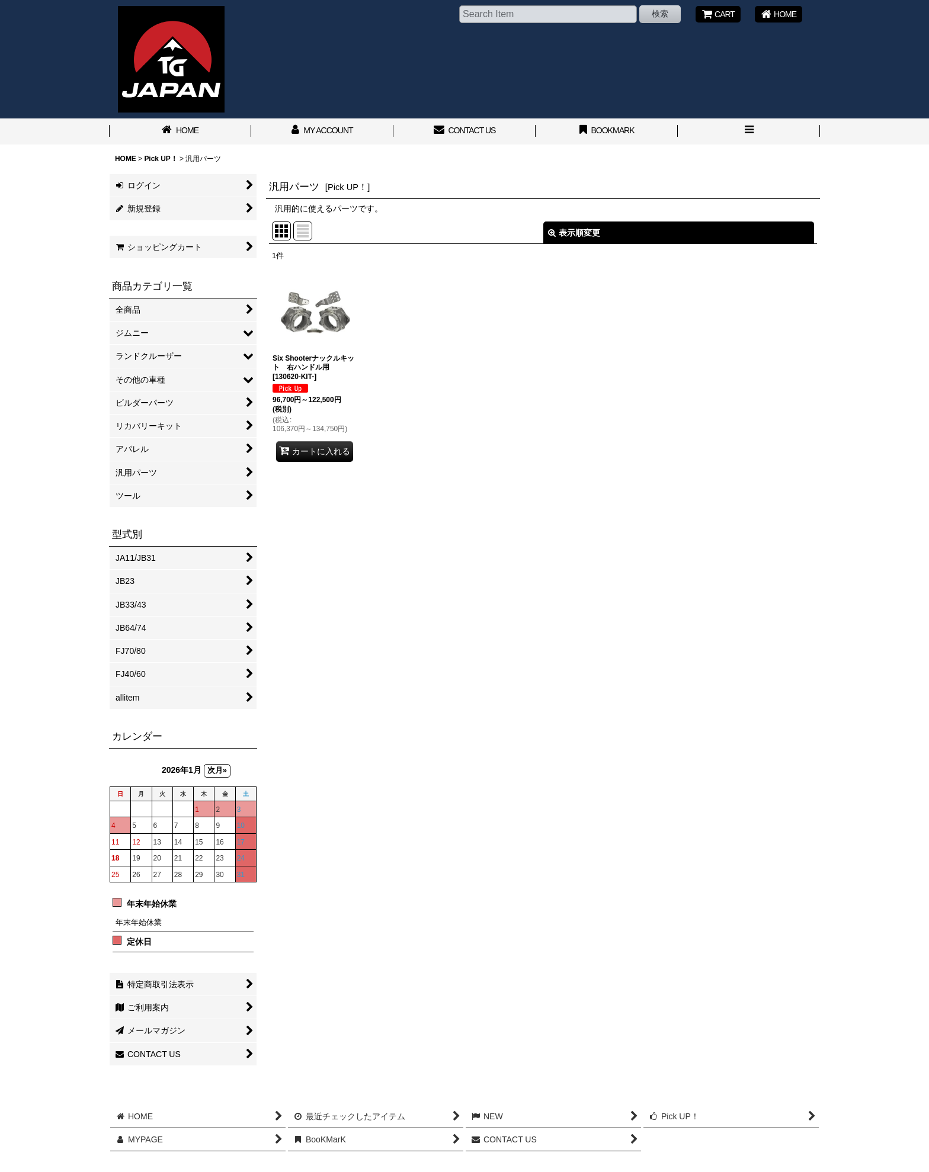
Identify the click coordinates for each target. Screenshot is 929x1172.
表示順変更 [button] (574, 232)
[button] (749, 131)
